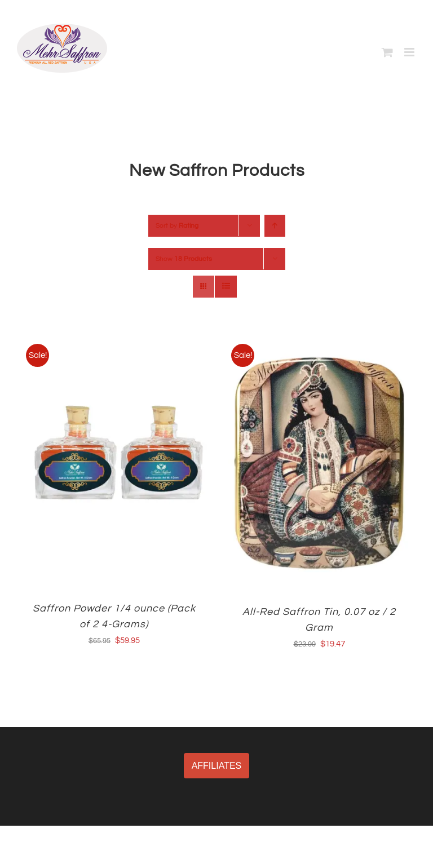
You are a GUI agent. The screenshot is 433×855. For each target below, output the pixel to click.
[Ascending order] (275, 225)
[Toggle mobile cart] (387, 52)
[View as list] (226, 287)
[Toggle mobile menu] (410, 52)
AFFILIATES (217, 765)
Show (184, 259)
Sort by (177, 225)
